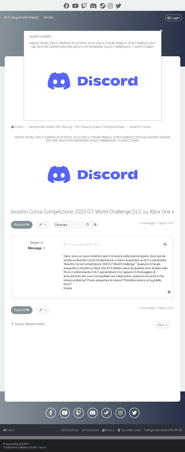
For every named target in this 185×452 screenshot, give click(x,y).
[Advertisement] (92, 364)
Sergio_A (36, 242)
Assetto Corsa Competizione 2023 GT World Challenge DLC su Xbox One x (92, 212)
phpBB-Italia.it (37, 447)
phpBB (23, 444)
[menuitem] (49, 17)
